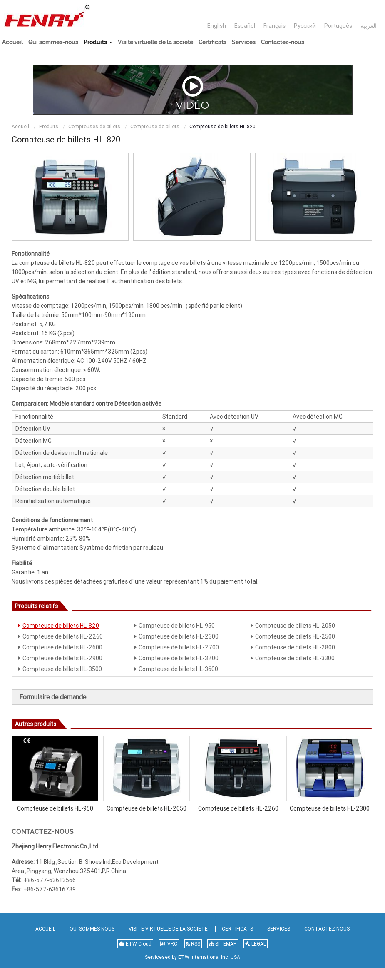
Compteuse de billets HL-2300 (179, 636)
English (216, 25)
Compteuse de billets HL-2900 (62, 658)
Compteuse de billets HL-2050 (295, 625)
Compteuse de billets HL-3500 (62, 669)
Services (244, 42)
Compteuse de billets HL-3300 (295, 658)
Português (338, 25)
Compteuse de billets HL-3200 (179, 658)
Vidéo (192, 93)
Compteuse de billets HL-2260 (62, 636)
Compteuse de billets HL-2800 (295, 647)
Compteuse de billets (154, 127)
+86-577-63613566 (50, 880)
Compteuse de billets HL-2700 (179, 647)
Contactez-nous (282, 42)
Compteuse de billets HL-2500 (295, 636)
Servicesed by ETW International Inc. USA (192, 957)
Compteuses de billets (94, 127)
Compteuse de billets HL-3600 (178, 669)
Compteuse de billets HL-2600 (62, 647)
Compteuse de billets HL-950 (177, 625)
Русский (305, 25)
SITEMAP (222, 944)
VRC (168, 944)
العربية (368, 25)
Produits (48, 127)
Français (274, 25)
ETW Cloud (135, 944)
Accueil (12, 42)
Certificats (212, 42)
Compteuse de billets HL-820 (60, 625)
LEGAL (255, 944)
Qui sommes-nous (53, 42)
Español (244, 25)
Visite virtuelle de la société (155, 42)
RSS (193, 944)
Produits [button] (98, 42)
